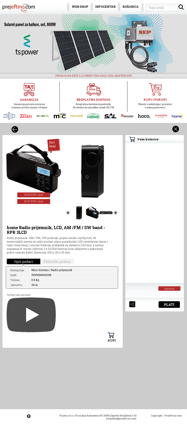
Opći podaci (23, 261)
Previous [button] (68, 212)
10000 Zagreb (110, 415)
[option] (93, 43)
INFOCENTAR (105, 7)
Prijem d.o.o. (66, 415)
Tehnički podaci (57, 261)
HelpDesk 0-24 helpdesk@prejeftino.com (121, 417)
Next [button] (115, 212)
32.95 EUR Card (33, 194)
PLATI (169, 304)
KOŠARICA (131, 7)
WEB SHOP (80, 7)
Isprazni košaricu (169, 289)
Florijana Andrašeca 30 (88, 415)
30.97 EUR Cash (33, 201)
